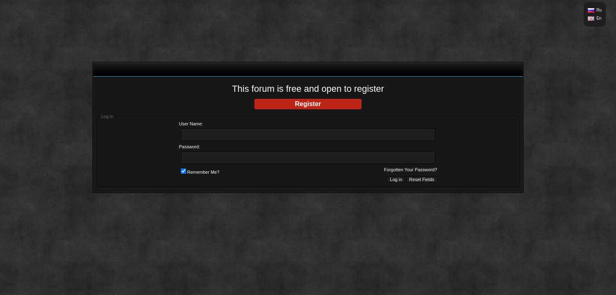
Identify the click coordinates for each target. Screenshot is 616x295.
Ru (599, 10)
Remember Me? (200, 172)
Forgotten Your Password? (410, 169)
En (598, 18)
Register (308, 103)
